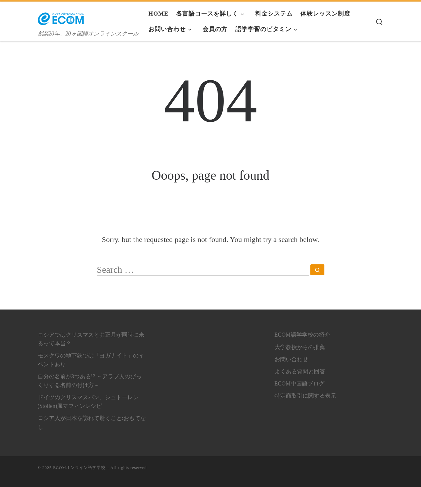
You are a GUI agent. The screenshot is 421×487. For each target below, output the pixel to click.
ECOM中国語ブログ (299, 384)
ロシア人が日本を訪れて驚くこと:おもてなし (92, 422)
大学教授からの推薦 (300, 347)
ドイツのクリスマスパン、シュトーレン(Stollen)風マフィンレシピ (88, 401)
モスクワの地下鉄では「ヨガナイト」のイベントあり (91, 359)
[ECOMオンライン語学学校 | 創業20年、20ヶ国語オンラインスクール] (61, 16)
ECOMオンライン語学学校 (79, 467)
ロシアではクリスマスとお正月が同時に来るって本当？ (91, 339)
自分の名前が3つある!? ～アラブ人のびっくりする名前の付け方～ (89, 380)
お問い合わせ (291, 359)
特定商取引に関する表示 (305, 396)
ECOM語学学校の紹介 (302, 335)
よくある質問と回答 (300, 371)
